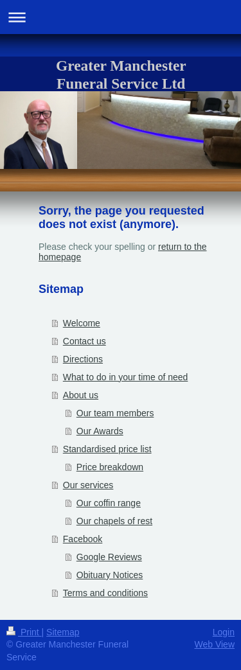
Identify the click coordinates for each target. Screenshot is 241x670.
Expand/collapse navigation (120, 17)
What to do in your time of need (125, 377)
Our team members (115, 413)
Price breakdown (109, 467)
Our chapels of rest (114, 521)
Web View (214, 644)
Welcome (81, 323)
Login (224, 632)
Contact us (84, 341)
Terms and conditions (105, 593)
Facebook (82, 539)
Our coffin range (108, 503)
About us (80, 395)
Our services (88, 485)
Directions (83, 359)
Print (24, 632)
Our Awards (99, 431)
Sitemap (62, 632)
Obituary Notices (109, 575)
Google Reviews (109, 557)
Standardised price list (107, 449)
